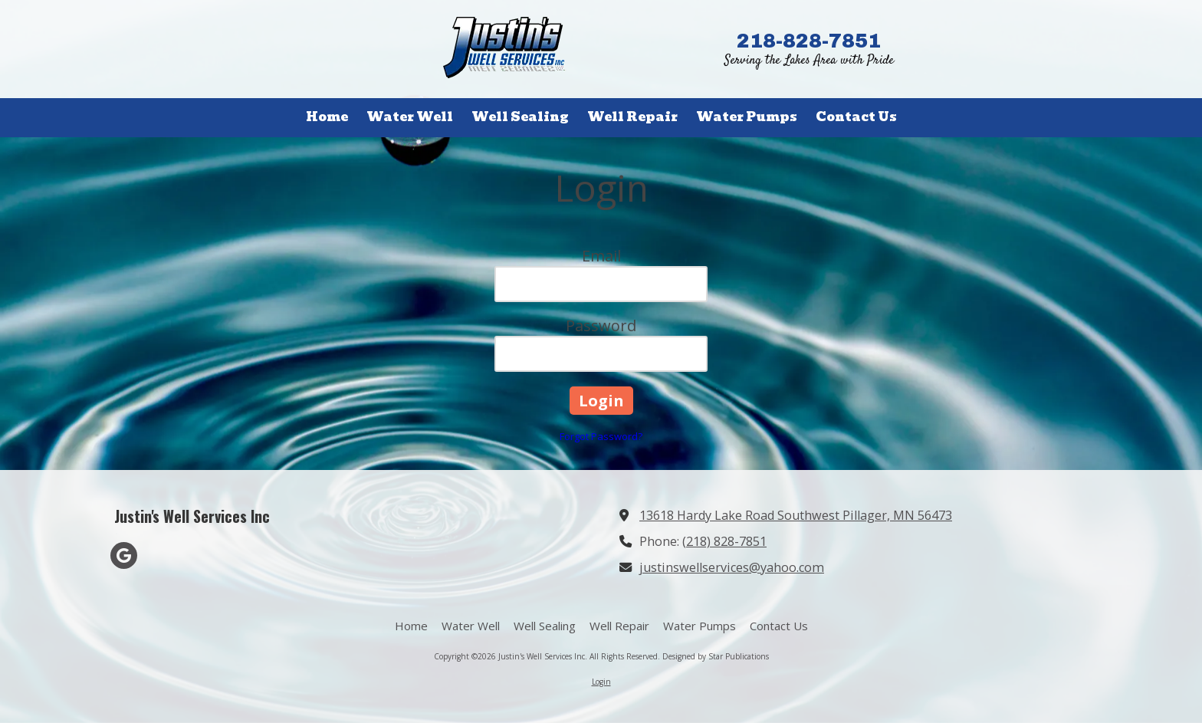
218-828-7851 (809, 40)
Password (601, 325)
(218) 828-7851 (724, 541)
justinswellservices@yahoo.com (731, 567)
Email (601, 255)
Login (601, 681)
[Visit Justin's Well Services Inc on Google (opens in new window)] (123, 555)
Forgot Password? (601, 436)
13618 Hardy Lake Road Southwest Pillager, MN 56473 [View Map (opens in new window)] (795, 515)
